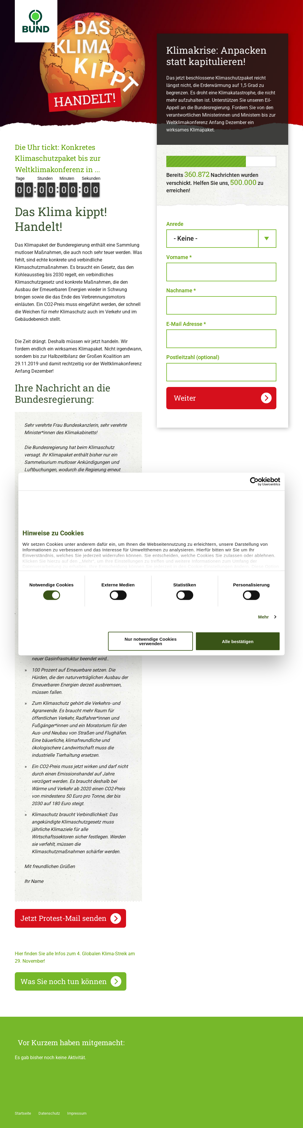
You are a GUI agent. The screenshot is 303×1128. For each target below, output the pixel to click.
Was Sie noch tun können (63, 981)
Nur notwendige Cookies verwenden (151, 641)
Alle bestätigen (238, 641)
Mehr (263, 616)
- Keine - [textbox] (185, 238)
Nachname (181, 290)
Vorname (179, 257)
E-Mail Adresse (186, 324)
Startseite (23, 1113)
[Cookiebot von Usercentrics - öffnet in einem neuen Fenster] (254, 481)
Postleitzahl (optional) (192, 357)
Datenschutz (49, 1113)
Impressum (76, 1113)
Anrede (174, 224)
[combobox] (221, 238)
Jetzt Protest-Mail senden (63, 918)
